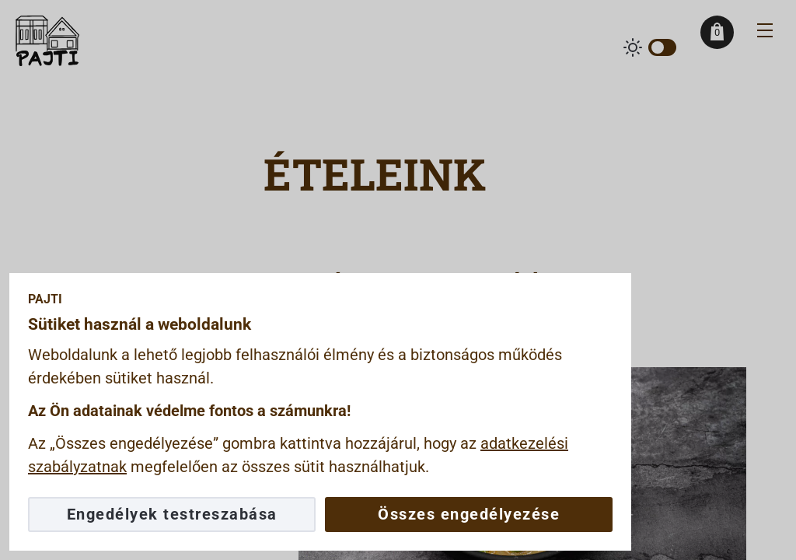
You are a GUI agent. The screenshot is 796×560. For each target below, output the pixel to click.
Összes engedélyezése (469, 514)
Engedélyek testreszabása (172, 514)
